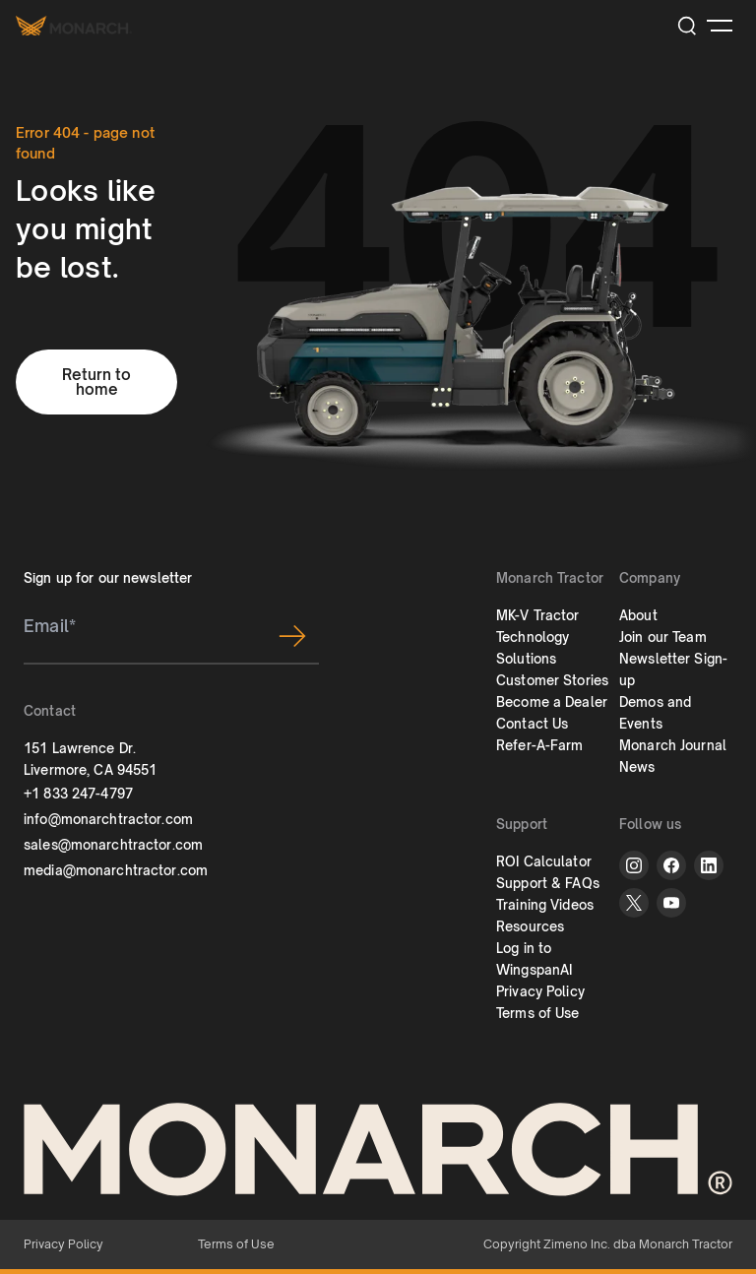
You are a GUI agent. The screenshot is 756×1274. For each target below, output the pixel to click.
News (637, 767)
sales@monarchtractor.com (113, 845)
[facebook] (671, 865)
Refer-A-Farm (540, 745)
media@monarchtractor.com (116, 870)
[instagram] (634, 865)
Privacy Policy (540, 991)
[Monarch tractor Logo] (74, 25)
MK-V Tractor (538, 615)
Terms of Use (538, 1013)
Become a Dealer (551, 702)
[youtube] (671, 903)
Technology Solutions (532, 648)
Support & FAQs (547, 883)
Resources (530, 926)
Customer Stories (552, 680)
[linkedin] (709, 865)
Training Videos (545, 905)
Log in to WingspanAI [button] (534, 959)
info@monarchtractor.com (108, 819)
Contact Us (532, 724)
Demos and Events (655, 713)
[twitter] (634, 903)
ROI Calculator (544, 861)
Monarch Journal (672, 745)
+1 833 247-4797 (78, 793)
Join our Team (663, 637)
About (638, 615)
